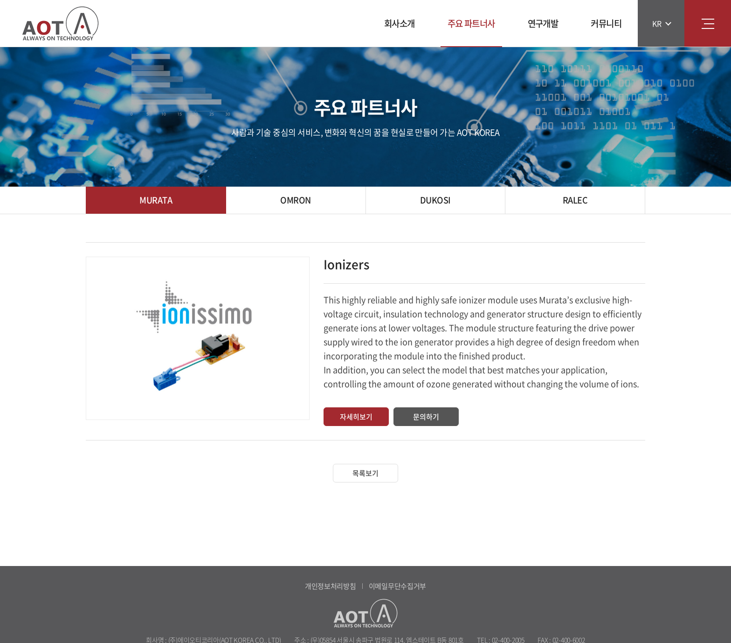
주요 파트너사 (471, 23)
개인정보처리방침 (330, 586)
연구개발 (543, 23)
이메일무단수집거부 (397, 586)
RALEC (575, 200)
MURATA (155, 200)
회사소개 (399, 23)
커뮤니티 (606, 23)
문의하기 (426, 417)
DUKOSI (435, 200)
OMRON (295, 200)
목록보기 (365, 473)
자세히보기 (356, 417)
